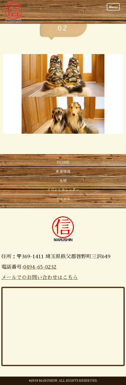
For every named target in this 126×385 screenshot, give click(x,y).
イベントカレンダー (63, 190)
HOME (63, 162)
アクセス (63, 199)
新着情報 (63, 171)
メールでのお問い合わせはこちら (39, 277)
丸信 (63, 180)
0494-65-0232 (39, 267)
